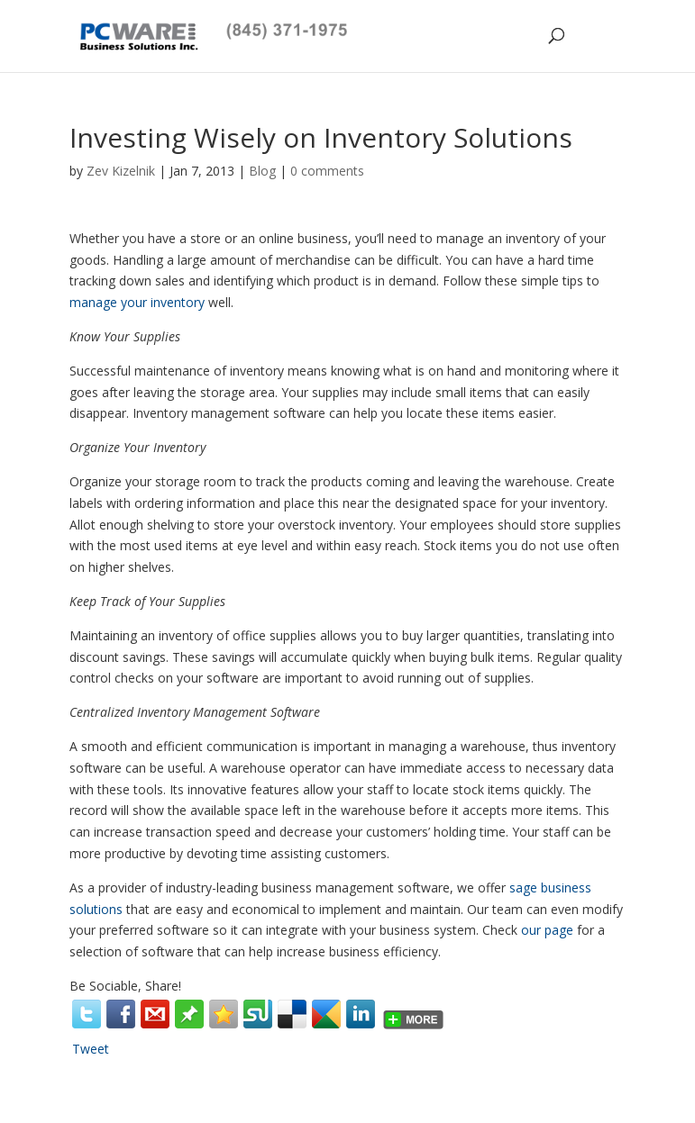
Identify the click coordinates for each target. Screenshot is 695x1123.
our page (547, 929)
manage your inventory (137, 302)
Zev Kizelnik (121, 170)
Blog (262, 170)
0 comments (327, 170)
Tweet (90, 1048)
